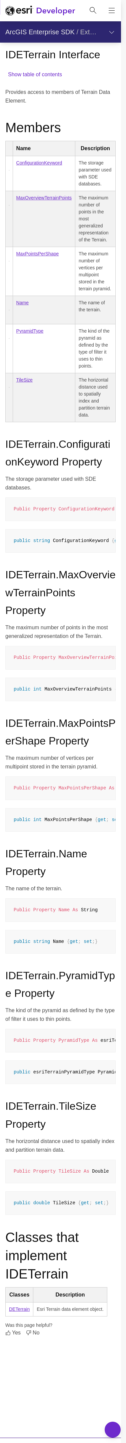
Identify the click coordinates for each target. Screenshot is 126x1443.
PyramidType (30, 331)
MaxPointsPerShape (37, 253)
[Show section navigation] (111, 32)
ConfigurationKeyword (39, 162)
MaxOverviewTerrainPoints (44, 197)
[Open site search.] (93, 10)
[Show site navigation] (111, 10)
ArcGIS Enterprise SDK (40, 32)
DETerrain (19, 1309)
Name (22, 302)
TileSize (24, 380)
